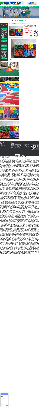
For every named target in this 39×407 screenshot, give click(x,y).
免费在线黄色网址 (7, 197)
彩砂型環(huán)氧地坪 (3, 34)
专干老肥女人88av (28, 196)
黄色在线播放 (37, 167)
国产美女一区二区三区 (10, 225)
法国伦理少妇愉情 (27, 183)
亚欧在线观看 (32, 165)
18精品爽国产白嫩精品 (11, 221)
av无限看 (22, 187)
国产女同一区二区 (9, 226)
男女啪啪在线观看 (3, 230)
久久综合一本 (27, 237)
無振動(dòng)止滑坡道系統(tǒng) (20, 144)
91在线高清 (10, 208)
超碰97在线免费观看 (2, 214)
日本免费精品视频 (18, 178)
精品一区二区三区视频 (4, 239)
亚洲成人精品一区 (34, 202)
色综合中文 (4, 168)
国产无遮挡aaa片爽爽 (33, 160)
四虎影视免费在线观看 (3, 165)
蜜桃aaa (16, 188)
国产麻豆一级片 (37, 199)
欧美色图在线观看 (37, 182)
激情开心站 (23, 168)
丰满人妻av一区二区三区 (25, 179)
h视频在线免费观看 (23, 210)
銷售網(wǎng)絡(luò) (31, 6)
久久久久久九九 (11, 219)
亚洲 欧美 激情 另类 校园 (17, 207)
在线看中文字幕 (29, 229)
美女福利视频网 (14, 173)
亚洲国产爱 (29, 176)
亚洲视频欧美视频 (22, 189)
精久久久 (16, 219)
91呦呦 (9, 248)
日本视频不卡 (3, 211)
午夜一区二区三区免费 (6, 161)
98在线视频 (16, 230)
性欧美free (8, 244)
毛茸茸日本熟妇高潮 (8, 167)
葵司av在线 (14, 219)
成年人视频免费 (10, 161)
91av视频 (27, 192)
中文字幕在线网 (27, 211)
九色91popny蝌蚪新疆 (33, 188)
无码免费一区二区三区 (16, 167)
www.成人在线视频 (27, 235)
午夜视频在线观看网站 (12, 179)
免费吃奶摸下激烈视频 (8, 189)
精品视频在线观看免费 (35, 219)
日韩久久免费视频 (21, 222)
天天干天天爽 (8, 219)
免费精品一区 (5, 185)
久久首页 (19, 164)
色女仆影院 (25, 200)
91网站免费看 (4, 171)
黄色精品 (31, 242)
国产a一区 (21, 251)
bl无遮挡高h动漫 (3, 208)
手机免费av (24, 199)
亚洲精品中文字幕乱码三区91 (20, 190)
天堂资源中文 (22, 220)
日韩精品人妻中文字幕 (26, 189)
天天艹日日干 (6, 173)
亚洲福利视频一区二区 (31, 248)
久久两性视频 (24, 173)
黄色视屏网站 (3, 173)
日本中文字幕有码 (20, 191)
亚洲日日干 (16, 179)
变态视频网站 (30, 183)
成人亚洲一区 (23, 184)
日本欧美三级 (17, 224)
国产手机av (25, 194)
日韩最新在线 (3, 194)
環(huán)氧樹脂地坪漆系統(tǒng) (4, 28)
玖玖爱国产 (30, 214)
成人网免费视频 (13, 223)
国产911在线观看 (7, 183)
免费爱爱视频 (10, 159)
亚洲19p (8, 203)
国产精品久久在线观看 (10, 228)
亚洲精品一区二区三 (7, 211)
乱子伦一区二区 (33, 208)
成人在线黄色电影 (9, 194)
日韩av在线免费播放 (10, 202)
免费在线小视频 (14, 169)
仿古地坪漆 (25, 145)
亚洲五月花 (26, 167)
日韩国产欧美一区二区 (26, 239)
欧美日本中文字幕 (35, 166)
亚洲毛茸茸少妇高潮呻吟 (28, 170)
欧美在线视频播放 (20, 223)
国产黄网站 (16, 197)
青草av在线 (9, 210)
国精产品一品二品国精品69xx (28, 203)
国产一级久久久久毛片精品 (28, 160)
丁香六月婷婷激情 (35, 225)
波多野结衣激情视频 (4, 238)
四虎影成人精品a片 (23, 197)
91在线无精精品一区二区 (32, 174)
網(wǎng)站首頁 (2, 6)
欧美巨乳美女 (18, 202)
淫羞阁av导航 (36, 190)
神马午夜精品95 (36, 164)
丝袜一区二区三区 (28, 228)
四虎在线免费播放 (8, 240)
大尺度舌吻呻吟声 (3, 192)
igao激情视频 (9, 237)
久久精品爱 (35, 206)
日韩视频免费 (6, 160)
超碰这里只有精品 (29, 179)
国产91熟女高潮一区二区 (30, 201)
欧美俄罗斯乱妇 (36, 224)
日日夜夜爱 (22, 239)
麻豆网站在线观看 (18, 217)
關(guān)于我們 (7, 6)
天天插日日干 (34, 178)
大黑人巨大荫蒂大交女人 (10, 222)
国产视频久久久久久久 (18, 206)
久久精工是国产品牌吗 (11, 196)
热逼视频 (29, 161)
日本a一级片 (37, 230)
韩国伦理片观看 (31, 247)
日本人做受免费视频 (35, 232)
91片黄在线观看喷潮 (12, 175)
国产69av (13, 161)
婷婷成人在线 (27, 199)
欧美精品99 (21, 207)
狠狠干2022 (13, 159)
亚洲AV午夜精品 (9, 171)
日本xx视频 (4, 170)
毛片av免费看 (21, 202)
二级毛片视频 (10, 230)
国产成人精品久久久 (28, 178)
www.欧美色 (17, 187)
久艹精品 (25, 220)
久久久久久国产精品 (6, 207)
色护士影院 (31, 231)
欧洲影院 (26, 175)
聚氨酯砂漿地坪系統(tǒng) (4, 40)
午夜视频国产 (13, 220)
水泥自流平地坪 (4, 37)
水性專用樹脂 (3, 49)
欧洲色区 (1, 161)
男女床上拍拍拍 (5, 200)
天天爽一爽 (11, 239)
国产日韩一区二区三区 (22, 201)
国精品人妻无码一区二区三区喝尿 (18, 210)
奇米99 (24, 229)
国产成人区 (24, 170)
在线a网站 (18, 230)
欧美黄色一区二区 (6, 205)
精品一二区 (6, 170)
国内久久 (17, 199)
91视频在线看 (17, 253)
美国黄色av (18, 201)
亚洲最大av (35, 244)
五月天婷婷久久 (25, 215)
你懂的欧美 (34, 224)
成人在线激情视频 (33, 168)
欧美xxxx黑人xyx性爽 (21, 161)
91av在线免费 (10, 211)
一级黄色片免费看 (21, 165)
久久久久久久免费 (11, 185)
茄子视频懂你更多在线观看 (24, 231)
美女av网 (2, 171)
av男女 (14, 210)
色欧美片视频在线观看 (24, 251)
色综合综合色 (34, 230)
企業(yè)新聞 (21, 6)
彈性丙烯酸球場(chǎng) (3, 55)
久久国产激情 (19, 176)
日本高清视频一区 (10, 214)
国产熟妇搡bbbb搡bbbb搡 (19, 169)
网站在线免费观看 (34, 237)
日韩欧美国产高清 (28, 174)
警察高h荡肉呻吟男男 (14, 225)
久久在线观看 (32, 203)
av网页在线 (35, 229)
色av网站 (7, 171)
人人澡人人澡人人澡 (4, 188)
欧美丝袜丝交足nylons (7, 216)
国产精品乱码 (24, 190)
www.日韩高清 (30, 180)
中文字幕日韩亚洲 (37, 228)
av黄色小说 (34, 164)
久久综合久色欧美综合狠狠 (13, 198)
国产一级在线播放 (34, 171)
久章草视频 (2, 219)
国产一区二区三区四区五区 (19, 184)
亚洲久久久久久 (27, 208)
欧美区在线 (31, 240)
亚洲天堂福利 (1, 198)
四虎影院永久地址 (11, 197)
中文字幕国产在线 (15, 178)
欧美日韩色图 (14, 205)
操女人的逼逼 (37, 162)
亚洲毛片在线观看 (27, 182)
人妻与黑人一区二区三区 (13, 226)
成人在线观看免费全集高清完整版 (24, 188)
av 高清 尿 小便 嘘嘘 (18, 170)
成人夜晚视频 (29, 224)
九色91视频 (21, 203)
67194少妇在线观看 (16, 191)
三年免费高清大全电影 (22, 200)
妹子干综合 (7, 184)
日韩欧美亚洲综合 (28, 252)
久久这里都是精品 (4, 252)
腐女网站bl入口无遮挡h (34, 231)
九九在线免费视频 (15, 248)
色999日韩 (26, 229)
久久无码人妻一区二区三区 (5, 176)
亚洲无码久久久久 (5, 247)
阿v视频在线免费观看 (6, 221)
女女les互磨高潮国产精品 (13, 188)
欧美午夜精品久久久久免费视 (13, 182)
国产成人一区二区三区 (11, 217)
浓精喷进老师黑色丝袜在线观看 (16, 174)
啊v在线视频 (24, 243)
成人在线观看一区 (20, 228)
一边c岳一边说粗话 (18, 212)
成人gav (8, 190)
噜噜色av (18, 165)
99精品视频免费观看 (15, 176)
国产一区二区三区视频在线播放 (21, 159)
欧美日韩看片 (36, 192)
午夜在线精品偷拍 (28, 215)
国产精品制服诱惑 (26, 162)
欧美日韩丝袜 (5, 244)
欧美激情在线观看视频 (21, 173)
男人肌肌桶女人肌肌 (28, 243)
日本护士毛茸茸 (14, 253)
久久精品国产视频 (37, 194)
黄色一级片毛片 (25, 166)
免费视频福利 (14, 170)
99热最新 (26, 184)
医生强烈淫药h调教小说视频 (16, 200)
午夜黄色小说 (19, 220)
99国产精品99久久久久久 (29, 166)
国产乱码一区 (34, 198)
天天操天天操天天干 (24, 208)
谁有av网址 (20, 187)
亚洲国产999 (28, 249)
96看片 (34, 190)
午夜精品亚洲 (21, 215)
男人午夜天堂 (8, 200)
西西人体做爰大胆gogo (15, 235)
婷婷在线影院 (34, 199)
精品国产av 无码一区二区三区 (23, 193)
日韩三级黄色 (31, 193)
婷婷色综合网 (11, 160)
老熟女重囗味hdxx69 (4, 180)
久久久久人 (14, 193)
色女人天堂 (13, 229)
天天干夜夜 (21, 164)
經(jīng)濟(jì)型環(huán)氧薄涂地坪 (4, 29)
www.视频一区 (22, 176)
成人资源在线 (4, 246)
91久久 (35, 159)
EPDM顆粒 (11, 59)
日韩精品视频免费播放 (21, 244)
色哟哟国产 (6, 224)
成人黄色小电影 (18, 251)
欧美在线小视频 (20, 167)
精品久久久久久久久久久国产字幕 (34, 189)
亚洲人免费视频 (24, 178)
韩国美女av (30, 238)
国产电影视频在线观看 (32, 249)
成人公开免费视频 (15, 203)
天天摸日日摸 (16, 192)
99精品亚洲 (6, 203)
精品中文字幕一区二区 (33, 222)
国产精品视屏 (2, 185)
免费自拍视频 (5, 159)
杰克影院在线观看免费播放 (31, 169)
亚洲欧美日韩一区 (24, 191)
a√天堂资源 (34, 247)
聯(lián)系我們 (36, 6)
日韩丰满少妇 (37, 160)
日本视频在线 (14, 222)
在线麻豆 (4, 198)
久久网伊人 (34, 215)
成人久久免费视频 (10, 190)
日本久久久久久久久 (16, 240)
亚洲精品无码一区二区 (26, 176)
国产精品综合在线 (2, 215)
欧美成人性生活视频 (15, 165)
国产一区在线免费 (19, 188)
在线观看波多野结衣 (34, 212)
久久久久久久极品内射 (5, 166)
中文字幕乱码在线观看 (4, 248)
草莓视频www (7, 242)
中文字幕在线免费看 (25, 244)
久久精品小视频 (4, 174)
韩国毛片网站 (19, 246)
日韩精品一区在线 (37, 252)
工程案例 (17, 6)
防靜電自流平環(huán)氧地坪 (4, 33)
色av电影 (36, 216)
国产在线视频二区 (2, 203)
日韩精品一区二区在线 (37, 249)
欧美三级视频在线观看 (11, 246)
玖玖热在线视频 (25, 198)
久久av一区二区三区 (32, 196)
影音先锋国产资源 (5, 249)
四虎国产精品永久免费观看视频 (23, 233)
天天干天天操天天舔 (2, 199)
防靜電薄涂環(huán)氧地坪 (4, 32)
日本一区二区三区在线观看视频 (33, 161)
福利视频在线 (28, 198)
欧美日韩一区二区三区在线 (8, 252)
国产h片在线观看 (16, 252)
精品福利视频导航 (31, 235)
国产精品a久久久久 (13, 171)
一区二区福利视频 (14, 234)
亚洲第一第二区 (12, 194)
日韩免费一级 (24, 165)
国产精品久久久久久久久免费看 (13, 180)
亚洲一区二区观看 (8, 179)
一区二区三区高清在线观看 (32, 159)
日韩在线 (26, 210)
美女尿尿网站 (9, 207)
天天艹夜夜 (11, 205)
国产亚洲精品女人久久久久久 (20, 225)
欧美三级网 (8, 223)
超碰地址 (7, 248)
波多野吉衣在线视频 (8, 182)
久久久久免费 (17, 221)
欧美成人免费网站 (26, 205)
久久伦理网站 (15, 243)
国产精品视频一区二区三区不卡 (23, 174)
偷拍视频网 (7, 206)
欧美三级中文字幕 (25, 242)
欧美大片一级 (6, 225)
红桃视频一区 (13, 168)
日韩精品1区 (17, 205)
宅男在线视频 (14, 199)
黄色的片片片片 (15, 184)
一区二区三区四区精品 (9, 233)
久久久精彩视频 (18, 196)
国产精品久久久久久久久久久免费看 (7, 215)
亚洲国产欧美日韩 (32, 243)
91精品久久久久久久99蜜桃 (14, 162)
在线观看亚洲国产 (8, 231)
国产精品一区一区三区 (13, 164)
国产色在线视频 (22, 198)
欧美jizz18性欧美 (25, 196)
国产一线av (9, 205)
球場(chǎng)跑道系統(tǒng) (26, 146)
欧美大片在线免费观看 (35, 251)
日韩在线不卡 (37, 171)
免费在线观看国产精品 (22, 219)
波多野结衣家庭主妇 (27, 248)
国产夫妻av (3, 196)
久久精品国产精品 (2, 164)
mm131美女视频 (18, 183)
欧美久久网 (20, 160)
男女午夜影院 (34, 235)
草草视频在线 (17, 173)
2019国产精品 (14, 221)
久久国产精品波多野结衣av (25, 224)
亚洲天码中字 (22, 206)
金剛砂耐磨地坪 (4, 36)
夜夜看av (1, 239)
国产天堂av (32, 214)
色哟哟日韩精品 (17, 234)
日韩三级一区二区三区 (33, 252)
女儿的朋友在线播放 (10, 166)
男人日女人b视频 (13, 252)
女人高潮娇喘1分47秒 (23, 182)
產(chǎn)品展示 (12, 6)
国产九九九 (21, 235)
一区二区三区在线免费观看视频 (34, 207)
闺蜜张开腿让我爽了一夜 (20, 179)
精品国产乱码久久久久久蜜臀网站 (27, 212)
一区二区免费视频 (24, 221)
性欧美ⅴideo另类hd (8, 164)
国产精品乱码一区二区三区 (27, 216)
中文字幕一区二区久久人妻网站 (3, 231)
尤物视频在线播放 (14, 206)
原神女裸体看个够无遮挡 (18, 182)
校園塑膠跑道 (3, 57)
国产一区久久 (13, 230)
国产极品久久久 (11, 178)
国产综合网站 (21, 196)
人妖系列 (29, 192)
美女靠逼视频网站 (8, 238)
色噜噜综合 (21, 168)
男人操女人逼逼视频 (2, 221)
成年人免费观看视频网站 (13, 189)
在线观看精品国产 (4, 167)
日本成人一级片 (29, 167)
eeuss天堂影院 (1, 170)
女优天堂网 (35, 243)
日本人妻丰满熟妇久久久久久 (32, 182)
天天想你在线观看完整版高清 (3, 223)
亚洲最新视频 (5, 201)
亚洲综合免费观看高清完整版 (11, 243)
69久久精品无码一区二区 (28, 165)
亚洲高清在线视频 (20, 232)
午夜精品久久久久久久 (11, 244)
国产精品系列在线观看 (16, 229)
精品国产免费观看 (36, 221)
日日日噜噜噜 (23, 226)
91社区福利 (18, 175)
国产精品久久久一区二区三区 (20, 249)
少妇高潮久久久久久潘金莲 (4, 162)
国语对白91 (29, 234)
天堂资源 (38, 193)
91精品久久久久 (20, 175)
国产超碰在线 (18, 180)
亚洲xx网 (10, 216)
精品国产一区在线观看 (17, 168)
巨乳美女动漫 (9, 212)
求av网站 (33, 166)
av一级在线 (5, 199)
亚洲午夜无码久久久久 (30, 197)
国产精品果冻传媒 (7, 168)
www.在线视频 (2, 183)
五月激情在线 (29, 222)
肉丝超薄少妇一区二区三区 (29, 190)
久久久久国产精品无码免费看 (6, 235)
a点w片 (24, 160)
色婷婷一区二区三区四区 (4, 179)
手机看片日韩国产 (12, 200)
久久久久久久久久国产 (28, 191)
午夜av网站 (27, 194)
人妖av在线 (2, 240)
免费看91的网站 (32, 234)
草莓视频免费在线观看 (18, 189)
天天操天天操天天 (28, 220)
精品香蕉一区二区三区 (23, 247)
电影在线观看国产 (27, 185)
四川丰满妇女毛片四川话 (27, 159)
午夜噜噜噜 (18, 203)
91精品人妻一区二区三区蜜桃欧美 (13, 238)
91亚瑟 (29, 194)
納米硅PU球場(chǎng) (4, 54)
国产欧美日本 (15, 183)
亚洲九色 (24, 161)
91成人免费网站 (17, 160)
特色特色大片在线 (23, 211)
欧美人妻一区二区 (12, 167)
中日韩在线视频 (20, 234)
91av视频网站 (7, 246)
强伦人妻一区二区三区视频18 (5, 220)
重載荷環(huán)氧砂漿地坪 (4, 30)
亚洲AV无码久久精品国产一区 (10, 193)
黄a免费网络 (16, 231)
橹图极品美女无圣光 (9, 188)
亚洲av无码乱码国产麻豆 (33, 187)
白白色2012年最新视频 (33, 167)
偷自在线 (21, 178)
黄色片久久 (24, 187)
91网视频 (21, 171)
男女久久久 (31, 208)
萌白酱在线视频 (36, 180)
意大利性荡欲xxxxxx (34, 242)
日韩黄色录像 (16, 164)
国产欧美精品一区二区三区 (10, 170)
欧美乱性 (14, 160)
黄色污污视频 (13, 191)
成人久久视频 (8, 159)
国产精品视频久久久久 (24, 223)
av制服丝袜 (16, 216)
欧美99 (0, 171)
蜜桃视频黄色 (35, 169)
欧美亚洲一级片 (21, 166)
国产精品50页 (8, 169)
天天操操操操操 (16, 159)
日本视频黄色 (6, 212)
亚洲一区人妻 (21, 170)
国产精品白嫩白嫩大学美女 (15, 228)
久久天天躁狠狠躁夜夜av (25, 206)
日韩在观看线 (31, 215)
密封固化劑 (4, 48)
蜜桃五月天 (29, 239)
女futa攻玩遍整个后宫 (33, 216)
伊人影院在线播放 (19, 197)
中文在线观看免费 (8, 165)
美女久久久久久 (4, 197)
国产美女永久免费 (32, 200)
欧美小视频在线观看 (19, 198)
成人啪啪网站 (24, 175)
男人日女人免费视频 (20, 192)
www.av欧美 (36, 183)
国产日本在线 (24, 235)
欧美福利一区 (9, 160)
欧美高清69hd (29, 188)
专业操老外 (21, 183)
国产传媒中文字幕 (27, 219)
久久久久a (19, 235)
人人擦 (34, 192)
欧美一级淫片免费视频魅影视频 (10, 199)
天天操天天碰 (2, 205)
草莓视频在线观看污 (14, 224)
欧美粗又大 (24, 216)
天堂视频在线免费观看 (11, 203)
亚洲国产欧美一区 (33, 170)
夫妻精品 (31, 212)
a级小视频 (22, 242)
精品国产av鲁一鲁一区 (4, 182)
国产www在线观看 (28, 232)
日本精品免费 (31, 192)
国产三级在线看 (34, 184)
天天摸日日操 (6, 233)
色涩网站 (18, 162)
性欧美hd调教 (27, 217)
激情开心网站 (5, 164)
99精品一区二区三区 (18, 171)
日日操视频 (30, 189)
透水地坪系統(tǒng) (4, 41)
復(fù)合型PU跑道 (4, 52)
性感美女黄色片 (13, 216)
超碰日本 (37, 161)
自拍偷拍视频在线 (15, 251)
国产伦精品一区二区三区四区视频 (33, 233)
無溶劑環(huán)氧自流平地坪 (4, 31)
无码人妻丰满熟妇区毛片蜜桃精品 (14, 215)
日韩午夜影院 (14, 190)
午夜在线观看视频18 (28, 233)
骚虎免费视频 (37, 198)
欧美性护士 (26, 161)
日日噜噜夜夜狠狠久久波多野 (30, 251)
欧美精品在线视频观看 (12, 240)
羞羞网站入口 (11, 212)
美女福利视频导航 (33, 238)
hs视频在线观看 (11, 169)
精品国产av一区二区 (10, 173)
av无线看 (37, 237)
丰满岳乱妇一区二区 (11, 235)
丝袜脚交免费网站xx (29, 168)
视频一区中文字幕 (7, 230)
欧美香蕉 (3, 161)
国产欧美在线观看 (26, 234)
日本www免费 (6, 192)
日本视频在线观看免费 (21, 243)
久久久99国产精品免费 (16, 161)
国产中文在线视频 (26, 201)
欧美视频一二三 (31, 223)
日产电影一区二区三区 (26, 180)
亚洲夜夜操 (31, 162)
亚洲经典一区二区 (30, 199)
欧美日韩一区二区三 (28, 173)
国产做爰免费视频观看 (9, 162)
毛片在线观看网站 (26, 253)
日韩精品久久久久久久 (18, 166)
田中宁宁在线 (31, 184)
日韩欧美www (8, 175)
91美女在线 (23, 253)
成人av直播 (9, 184)
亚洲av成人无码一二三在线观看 (9, 187)
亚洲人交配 (12, 208)
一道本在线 (11, 168)
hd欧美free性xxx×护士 (30, 202)
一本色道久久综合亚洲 (32, 228)
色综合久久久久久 (2, 207)
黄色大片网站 (8, 249)
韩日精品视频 (24, 183)
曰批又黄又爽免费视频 (32, 173)
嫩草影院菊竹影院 (8, 178)
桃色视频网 (26, 197)
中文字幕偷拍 (36, 179)
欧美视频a (5, 183)
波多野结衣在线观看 (10, 224)
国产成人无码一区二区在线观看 (18, 239)
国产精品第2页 (10, 223)
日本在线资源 (7, 196)
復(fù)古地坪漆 (18, 147)
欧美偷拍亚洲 (36, 170)
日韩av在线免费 (23, 203)
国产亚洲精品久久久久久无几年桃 (25, 171)
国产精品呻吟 (7, 217)
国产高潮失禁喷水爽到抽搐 (35, 197)
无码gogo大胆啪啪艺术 (32, 194)
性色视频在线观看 (10, 206)
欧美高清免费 (23, 167)
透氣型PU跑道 (3, 53)
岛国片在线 (15, 175)
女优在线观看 (25, 168)
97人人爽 (23, 169)
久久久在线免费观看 (29, 175)
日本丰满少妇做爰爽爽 (26, 169)
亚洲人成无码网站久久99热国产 (21, 205)
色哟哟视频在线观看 (36, 214)
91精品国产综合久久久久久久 (31, 206)
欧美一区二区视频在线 (35, 185)
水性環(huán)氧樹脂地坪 (3, 35)
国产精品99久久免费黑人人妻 (28, 207)
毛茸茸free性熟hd (36, 217)
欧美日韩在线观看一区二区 (22, 185)
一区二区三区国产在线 (12, 249)
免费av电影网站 (31, 232)
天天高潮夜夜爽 (34, 162)
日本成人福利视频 (36, 210)
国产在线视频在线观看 (21, 162)
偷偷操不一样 (8, 185)
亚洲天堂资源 (30, 226)
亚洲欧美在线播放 (6, 214)
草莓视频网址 (4, 240)
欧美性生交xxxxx (2, 201)
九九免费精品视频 (27, 226)
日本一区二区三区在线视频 (36, 201)
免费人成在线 (14, 242)
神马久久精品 (35, 234)
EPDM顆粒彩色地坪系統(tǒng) (4, 58)
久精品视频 (23, 248)
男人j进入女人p (15, 196)
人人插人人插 (34, 205)
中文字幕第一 (22, 160)
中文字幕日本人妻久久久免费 (16, 185)
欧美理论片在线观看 (18, 222)
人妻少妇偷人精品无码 (10, 192)
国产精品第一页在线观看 (3, 187)
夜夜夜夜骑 (32, 230)
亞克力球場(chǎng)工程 (3, 56)
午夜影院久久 (11, 165)
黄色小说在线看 (5, 190)
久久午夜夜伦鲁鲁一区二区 (19, 237)
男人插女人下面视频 (6, 202)
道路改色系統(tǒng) (4, 45)
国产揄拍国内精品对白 (28, 221)
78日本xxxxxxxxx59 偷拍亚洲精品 (26, 164)
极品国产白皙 (28, 184)
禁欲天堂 (32, 246)
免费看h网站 (31, 198)
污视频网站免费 (22, 246)
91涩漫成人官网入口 (10, 229)
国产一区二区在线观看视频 (20, 199)
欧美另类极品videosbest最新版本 (10, 201)
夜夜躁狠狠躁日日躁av (4, 193)
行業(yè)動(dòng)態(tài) (27, 6)
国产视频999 (33, 180)
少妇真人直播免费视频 (2, 160)
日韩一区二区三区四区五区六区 (12, 232)
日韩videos (36, 173)
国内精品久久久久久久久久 (10, 176)
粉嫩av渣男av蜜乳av (5, 175)
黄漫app (32, 190)
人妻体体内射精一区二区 (26, 246)
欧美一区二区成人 (30, 171)
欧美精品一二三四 (6, 191)
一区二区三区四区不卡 (24, 192)
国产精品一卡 (31, 178)
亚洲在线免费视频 (14, 187)
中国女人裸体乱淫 (13, 166)
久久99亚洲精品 (30, 164)
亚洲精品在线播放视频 (30, 205)
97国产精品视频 (5, 169)
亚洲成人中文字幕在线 (11, 183)
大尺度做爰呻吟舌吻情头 (36, 200)
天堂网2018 (29, 162)
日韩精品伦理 (2, 202)
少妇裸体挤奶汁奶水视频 (3, 189)
